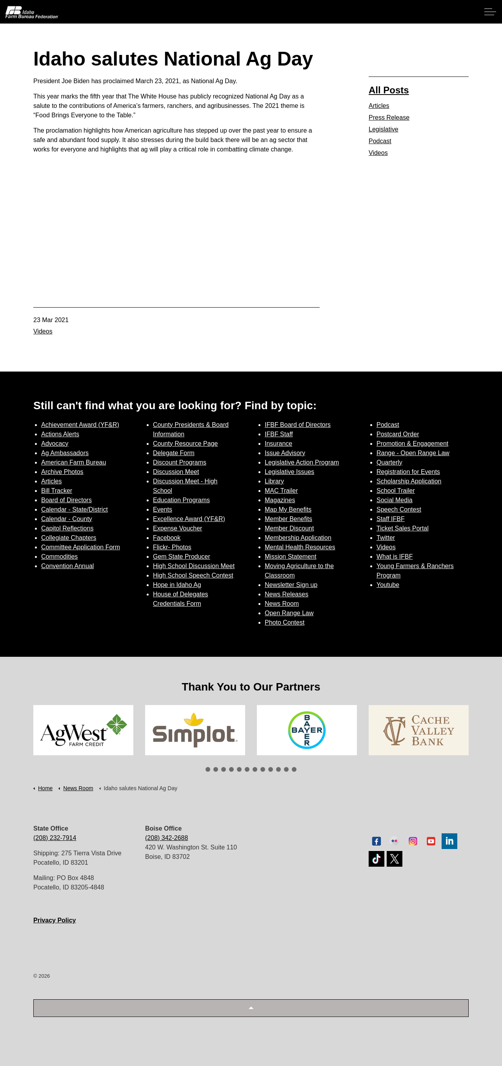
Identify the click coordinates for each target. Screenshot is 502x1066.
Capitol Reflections (67, 528)
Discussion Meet (176, 471)
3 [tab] (223, 769)
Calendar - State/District (74, 509)
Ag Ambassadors (65, 453)
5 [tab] (239, 769)
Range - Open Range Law (412, 453)
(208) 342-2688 (166, 838)
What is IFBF (394, 556)
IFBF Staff (279, 434)
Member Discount (289, 528)
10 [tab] (278, 769)
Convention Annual (67, 566)
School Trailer (395, 490)
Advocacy (54, 443)
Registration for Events (408, 471)
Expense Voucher (177, 528)
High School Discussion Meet (194, 566)
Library (274, 481)
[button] (251, 1008)
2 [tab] (215, 769)
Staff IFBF (390, 519)
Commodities (59, 556)
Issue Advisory (285, 453)
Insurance (278, 443)
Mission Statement (290, 556)
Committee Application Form (80, 547)
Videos (43, 331)
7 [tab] (255, 769)
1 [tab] (208, 769)
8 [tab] (262, 769)
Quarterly (389, 462)
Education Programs (181, 500)
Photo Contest (284, 622)
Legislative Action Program (302, 462)
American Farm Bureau (73, 462)
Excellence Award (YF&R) (189, 519)
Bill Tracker (56, 490)
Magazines (280, 500)
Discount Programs (179, 462)
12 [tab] (294, 769)
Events (162, 509)
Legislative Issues (289, 471)
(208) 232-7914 (54, 838)
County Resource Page (185, 443)
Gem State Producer (181, 556)
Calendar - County (66, 519)
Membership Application (298, 537)
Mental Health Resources (300, 547)
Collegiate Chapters (68, 537)
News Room (282, 603)
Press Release (389, 117)
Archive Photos (62, 471)
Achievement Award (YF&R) (80, 424)
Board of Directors (66, 500)
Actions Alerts (60, 434)
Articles (379, 105)
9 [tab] (270, 769)
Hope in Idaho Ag (177, 584)
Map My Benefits (288, 509)
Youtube (387, 584)
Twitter (385, 537)
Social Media (394, 500)
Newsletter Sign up (291, 584)
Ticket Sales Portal (402, 528)
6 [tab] (247, 769)
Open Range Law (289, 613)
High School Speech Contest (193, 575)
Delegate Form (174, 453)
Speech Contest (398, 509)
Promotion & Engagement (412, 443)
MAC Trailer (281, 490)
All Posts (389, 90)
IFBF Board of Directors (298, 424)
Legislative (383, 129)
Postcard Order (397, 434)
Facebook (166, 537)
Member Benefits (288, 519)
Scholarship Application (408, 481)
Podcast (380, 141)
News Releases (286, 594)
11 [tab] (286, 769)
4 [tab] (231, 769)
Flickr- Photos (172, 547)
